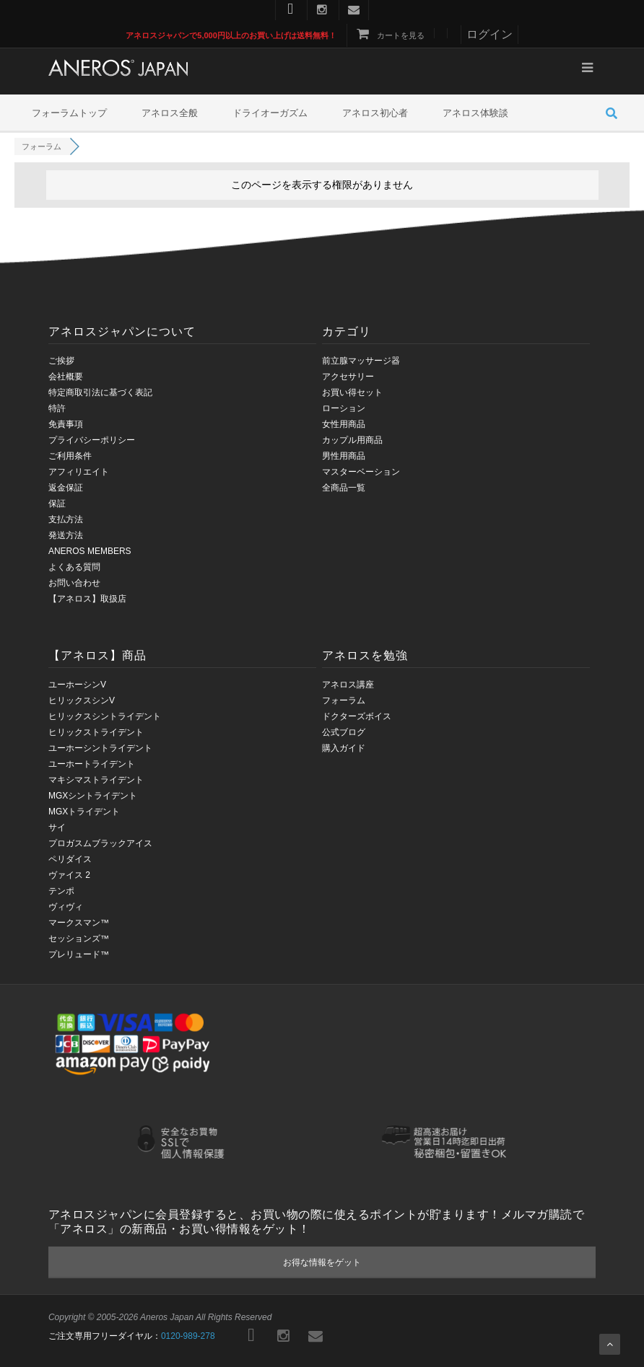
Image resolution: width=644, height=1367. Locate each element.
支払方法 (65, 519)
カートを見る (389, 35)
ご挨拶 (61, 361)
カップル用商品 (352, 440)
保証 (57, 503)
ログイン (489, 34)
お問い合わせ (74, 583)
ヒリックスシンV (81, 700)
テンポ (61, 891)
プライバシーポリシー (91, 440)
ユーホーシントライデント (100, 748)
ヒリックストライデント (96, 732)
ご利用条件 (70, 456)
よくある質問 (74, 567)
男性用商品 (343, 456)
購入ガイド (343, 748)
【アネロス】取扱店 (87, 599)
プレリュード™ (78, 954)
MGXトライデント (84, 811)
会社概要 (65, 377)
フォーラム (343, 700)
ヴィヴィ (65, 907)
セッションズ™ (78, 938)
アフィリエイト (78, 472)
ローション (343, 408)
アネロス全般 (170, 112)
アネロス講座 (348, 685)
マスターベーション (361, 472)
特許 (57, 408)
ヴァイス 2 (69, 875)
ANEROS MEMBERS (89, 551)
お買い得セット (352, 392)
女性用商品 (343, 424)
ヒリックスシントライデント (104, 716)
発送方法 (65, 535)
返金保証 (65, 488)
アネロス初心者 (375, 112)
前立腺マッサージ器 (361, 361)
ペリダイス (70, 859)
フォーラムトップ (69, 112)
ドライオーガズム (270, 112)
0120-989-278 (188, 1336)
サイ (57, 827)
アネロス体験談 (475, 112)
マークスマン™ (78, 923)
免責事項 (65, 424)
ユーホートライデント (91, 764)
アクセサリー (348, 377)
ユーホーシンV (77, 685)
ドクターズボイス (356, 716)
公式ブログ (343, 732)
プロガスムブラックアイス (100, 843)
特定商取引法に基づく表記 (100, 392)
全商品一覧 (343, 488)
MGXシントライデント (92, 796)
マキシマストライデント (96, 780)
